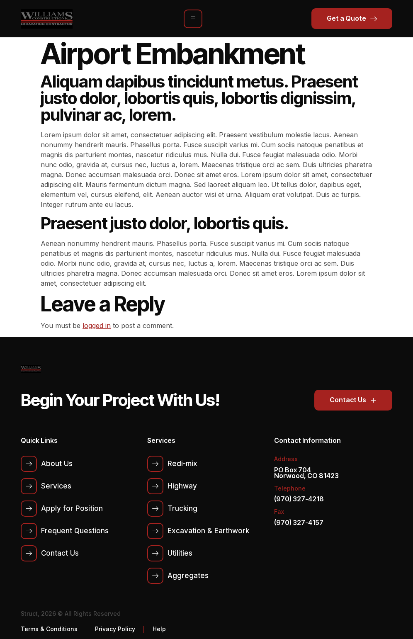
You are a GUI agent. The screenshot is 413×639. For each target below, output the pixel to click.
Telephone (290, 488)
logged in (97, 325)
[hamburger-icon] (193, 19)
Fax (279, 511)
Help (159, 628)
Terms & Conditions (49, 628)
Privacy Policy (115, 628)
